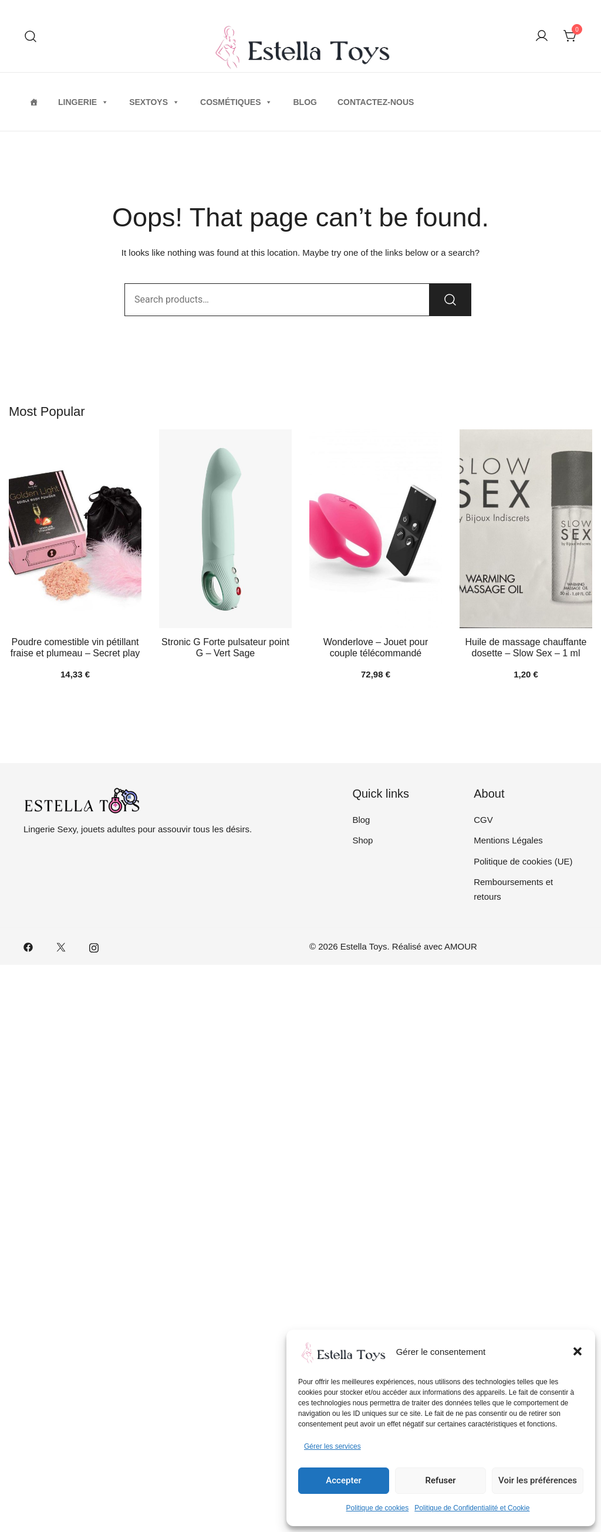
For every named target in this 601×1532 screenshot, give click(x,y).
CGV (483, 820)
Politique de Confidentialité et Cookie (471, 1508)
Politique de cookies (377, 1508)
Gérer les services (332, 1446)
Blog (304, 102)
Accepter (343, 1480)
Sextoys (154, 102)
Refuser (440, 1480)
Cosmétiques (236, 102)
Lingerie (83, 102)
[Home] (33, 102)
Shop (362, 840)
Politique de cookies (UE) (523, 861)
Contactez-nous (375, 102)
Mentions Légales (508, 840)
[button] (577, 1351)
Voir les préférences (537, 1480)
